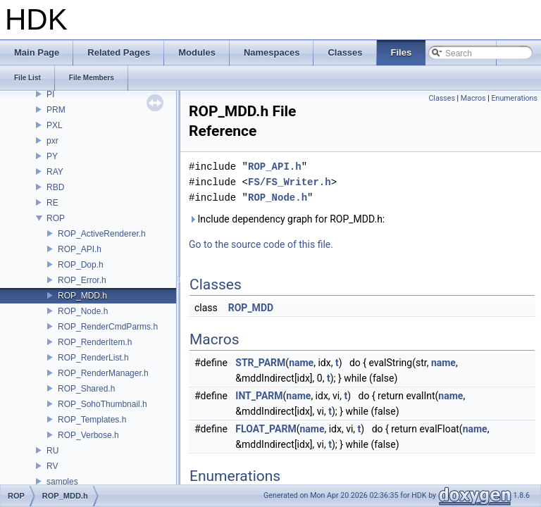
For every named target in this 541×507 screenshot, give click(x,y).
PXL (54, 125)
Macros (473, 98)
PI (50, 94)
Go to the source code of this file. (261, 244)
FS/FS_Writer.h (289, 182)
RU (52, 451)
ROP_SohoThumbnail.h (102, 404)
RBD (55, 187)
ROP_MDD (250, 307)
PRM (56, 110)
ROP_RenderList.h (93, 358)
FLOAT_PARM (265, 428)
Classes (441, 98)
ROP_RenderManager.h (103, 373)
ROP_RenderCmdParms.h (108, 327)
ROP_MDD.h (82, 296)
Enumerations (514, 98)
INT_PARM (258, 395)
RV (52, 466)
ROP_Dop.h (81, 265)
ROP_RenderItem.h (95, 342)
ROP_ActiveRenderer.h (102, 234)
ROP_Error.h (82, 280)
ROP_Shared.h (86, 389)
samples (62, 482)
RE (52, 203)
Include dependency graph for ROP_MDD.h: (287, 219)
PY (52, 156)
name (301, 362)
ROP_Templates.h (92, 420)
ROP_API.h (79, 249)
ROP (55, 218)
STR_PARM (260, 362)
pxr (52, 141)
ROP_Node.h (83, 311)
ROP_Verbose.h (88, 435)
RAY (54, 172)
